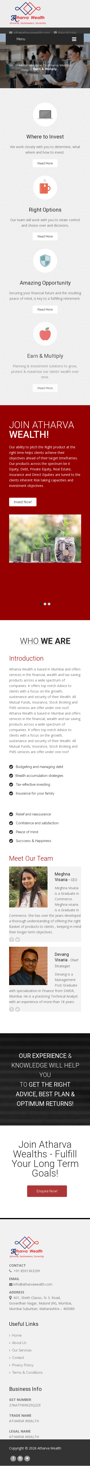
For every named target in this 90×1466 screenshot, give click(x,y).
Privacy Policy (21, 1367)
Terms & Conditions (26, 1375)
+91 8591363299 (24, 1271)
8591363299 (65, 33)
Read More (45, 163)
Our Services (20, 1353)
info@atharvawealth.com (29, 33)
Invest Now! (23, 502)
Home (15, 1338)
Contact (16, 1360)
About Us (17, 1345)
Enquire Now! (47, 1191)
